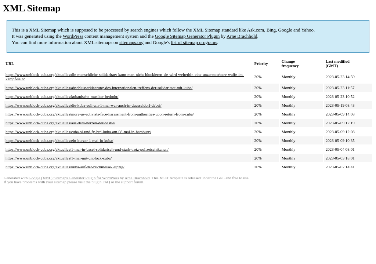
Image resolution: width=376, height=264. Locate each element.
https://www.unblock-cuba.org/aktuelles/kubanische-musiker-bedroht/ (62, 96)
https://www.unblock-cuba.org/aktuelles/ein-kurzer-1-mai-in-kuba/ (59, 140)
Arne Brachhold (242, 36)
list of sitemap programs (194, 42)
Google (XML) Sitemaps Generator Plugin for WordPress (74, 178)
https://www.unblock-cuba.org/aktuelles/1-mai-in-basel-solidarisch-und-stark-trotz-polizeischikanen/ (87, 149)
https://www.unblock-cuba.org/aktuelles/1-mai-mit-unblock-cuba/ (59, 158)
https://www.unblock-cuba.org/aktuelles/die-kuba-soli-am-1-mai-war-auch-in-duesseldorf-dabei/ (84, 105)
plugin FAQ (100, 182)
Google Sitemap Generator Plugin (187, 36)
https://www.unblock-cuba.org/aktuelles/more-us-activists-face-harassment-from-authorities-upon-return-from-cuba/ (100, 114)
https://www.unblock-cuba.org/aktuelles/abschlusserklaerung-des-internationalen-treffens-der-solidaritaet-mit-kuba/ (99, 87)
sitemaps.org (131, 42)
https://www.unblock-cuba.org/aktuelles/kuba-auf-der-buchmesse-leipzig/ (65, 167)
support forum (132, 182)
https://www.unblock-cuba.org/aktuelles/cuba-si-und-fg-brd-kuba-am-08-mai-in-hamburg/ (78, 131)
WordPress (73, 36)
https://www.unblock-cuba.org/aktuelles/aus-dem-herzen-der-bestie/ (60, 123)
